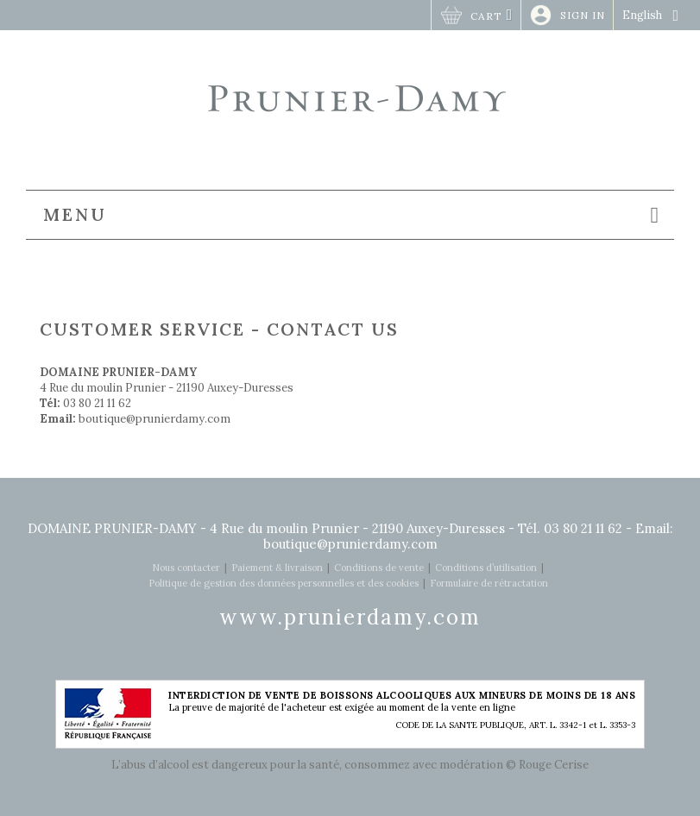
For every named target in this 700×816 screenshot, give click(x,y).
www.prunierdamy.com (350, 617)
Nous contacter (186, 568)
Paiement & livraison (277, 568)
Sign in (582, 15)
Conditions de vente (379, 568)
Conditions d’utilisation (486, 568)
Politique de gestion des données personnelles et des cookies (283, 583)
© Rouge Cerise (547, 764)
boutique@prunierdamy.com (154, 418)
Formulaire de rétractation (489, 583)
